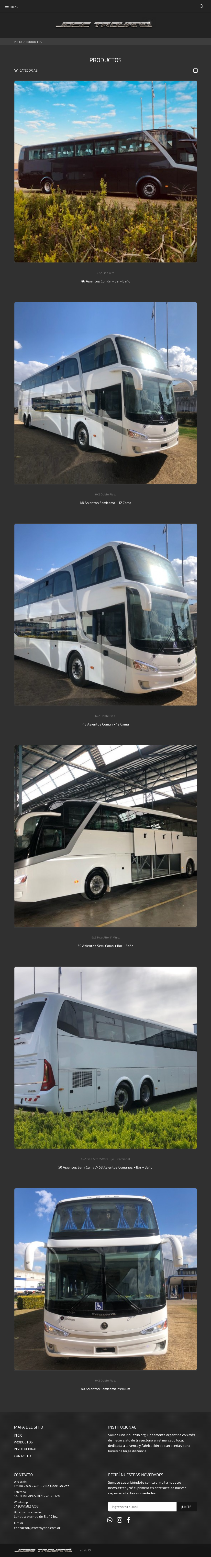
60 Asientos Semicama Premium (105, 1389)
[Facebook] (129, 1519)
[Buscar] (201, 6)
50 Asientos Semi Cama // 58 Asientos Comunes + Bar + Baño (105, 1167)
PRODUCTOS (34, 41)
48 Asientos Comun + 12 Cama (105, 724)
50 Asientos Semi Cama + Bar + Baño (105, 946)
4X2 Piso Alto (105, 272)
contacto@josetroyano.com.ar (37, 1528)
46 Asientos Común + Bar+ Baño (105, 281)
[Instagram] (119, 1519)
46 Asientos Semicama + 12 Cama (105, 503)
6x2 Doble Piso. (105, 494)
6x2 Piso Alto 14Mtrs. (105, 937)
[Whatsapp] (109, 1519)
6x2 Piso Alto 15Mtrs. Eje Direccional (105, 1158)
